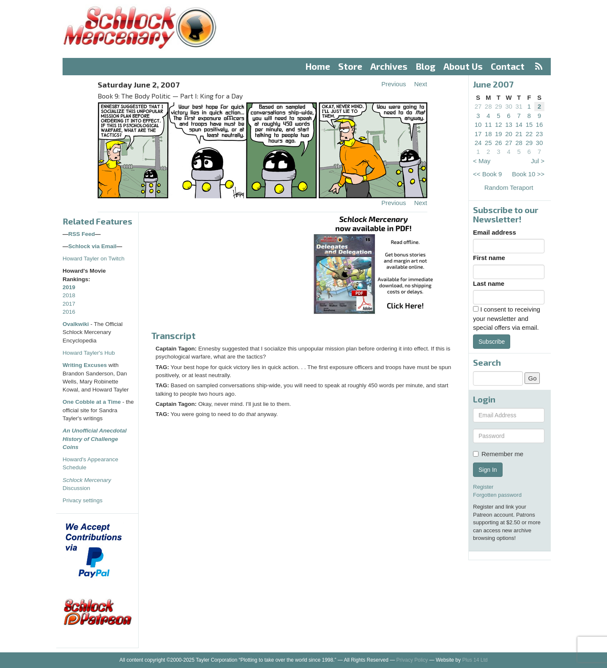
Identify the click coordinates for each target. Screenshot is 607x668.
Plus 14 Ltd (474, 660)
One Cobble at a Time (92, 402)
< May (481, 160)
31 (518, 106)
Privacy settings (83, 500)
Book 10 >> (528, 174)
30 (508, 106)
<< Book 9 (487, 174)
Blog (425, 66)
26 (498, 142)
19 (498, 133)
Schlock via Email (92, 246)
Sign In (487, 469)
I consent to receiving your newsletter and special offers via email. (506, 318)
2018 (69, 295)
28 (488, 106)
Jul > (537, 160)
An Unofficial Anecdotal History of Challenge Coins (95, 438)
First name (489, 257)
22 (529, 133)
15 (529, 124)
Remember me (498, 453)
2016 (69, 312)
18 (488, 133)
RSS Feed (81, 234)
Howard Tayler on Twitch (94, 258)
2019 (69, 287)
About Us (463, 66)
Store (350, 66)
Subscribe (491, 341)
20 (508, 133)
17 (478, 133)
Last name (488, 283)
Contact (508, 66)
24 (478, 142)
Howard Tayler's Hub (89, 353)
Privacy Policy (412, 660)
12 (498, 124)
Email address (494, 232)
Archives (388, 66)
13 (508, 124)
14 (518, 124)
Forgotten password (497, 495)
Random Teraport (508, 187)
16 (539, 124)
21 (518, 133)
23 (539, 133)
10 (478, 124)
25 (488, 142)
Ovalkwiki (76, 324)
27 (478, 106)
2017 (69, 304)
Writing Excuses (85, 365)
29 (498, 106)
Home (318, 66)
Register (483, 487)
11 (488, 124)
